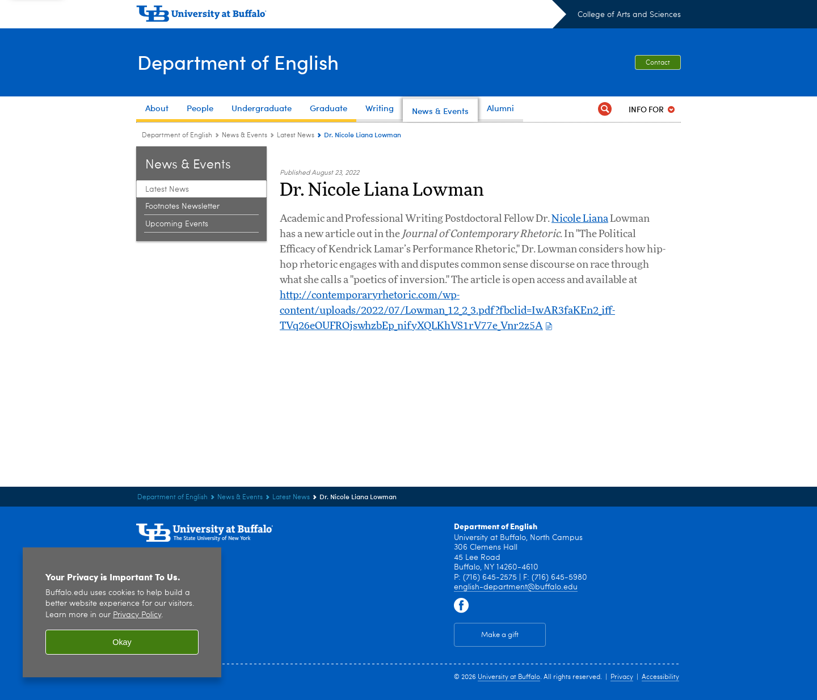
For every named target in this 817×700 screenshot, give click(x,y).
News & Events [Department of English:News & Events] (244, 135)
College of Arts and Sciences (629, 15)
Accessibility (660, 677)
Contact (658, 63)
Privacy (621, 677)
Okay (122, 642)
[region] (122, 612)
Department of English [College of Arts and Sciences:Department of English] (177, 135)
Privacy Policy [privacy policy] (137, 615)
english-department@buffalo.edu (516, 587)
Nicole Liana (579, 219)
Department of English (241, 61)
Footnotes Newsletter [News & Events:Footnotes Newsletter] (182, 206)
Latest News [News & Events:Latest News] (295, 135)
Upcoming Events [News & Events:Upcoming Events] (176, 224)
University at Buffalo (509, 677)
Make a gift (500, 635)
